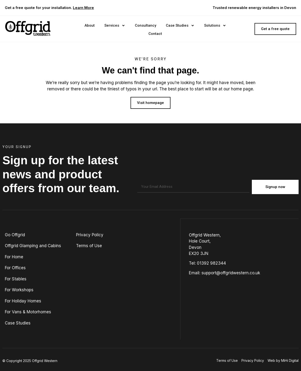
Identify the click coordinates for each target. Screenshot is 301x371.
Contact (155, 34)
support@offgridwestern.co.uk (230, 272)
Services (114, 25)
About (90, 25)
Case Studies (180, 25)
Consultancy (145, 25)
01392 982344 (211, 262)
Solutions (215, 25)
